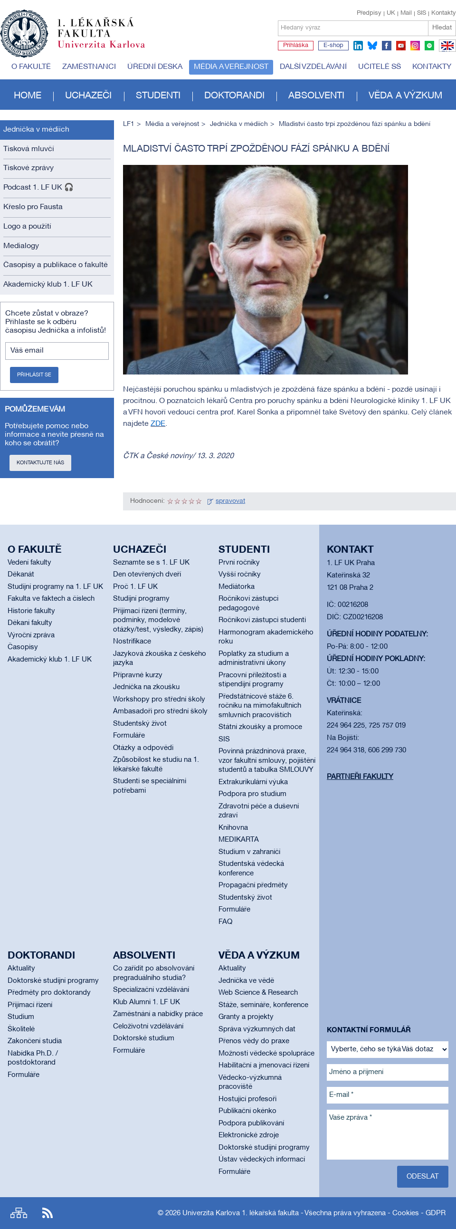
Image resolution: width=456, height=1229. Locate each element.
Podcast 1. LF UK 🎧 (38, 187)
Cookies (405, 1213)
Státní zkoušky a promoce (260, 727)
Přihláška (295, 45)
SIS (421, 13)
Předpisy (369, 13)
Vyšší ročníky (239, 574)
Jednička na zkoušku (146, 687)
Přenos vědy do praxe (253, 1041)
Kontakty (443, 13)
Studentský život (140, 723)
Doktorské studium (143, 1038)
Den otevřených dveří (147, 574)
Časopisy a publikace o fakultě (55, 265)
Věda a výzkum (405, 96)
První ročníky (239, 562)
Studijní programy (141, 598)
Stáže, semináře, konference (263, 1005)
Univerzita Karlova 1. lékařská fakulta (240, 1213)
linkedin (358, 45)
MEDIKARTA (238, 839)
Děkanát (21, 574)
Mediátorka (236, 587)
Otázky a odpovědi (143, 748)
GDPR (436, 1213)
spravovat (230, 501)
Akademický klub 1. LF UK (48, 284)
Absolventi (316, 96)
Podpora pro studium (252, 794)
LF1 (128, 124)
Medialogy (21, 246)
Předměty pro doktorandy (49, 992)
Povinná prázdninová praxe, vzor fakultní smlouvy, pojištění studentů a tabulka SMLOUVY (266, 760)
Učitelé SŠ (379, 67)
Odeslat (423, 1176)
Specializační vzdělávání (151, 990)
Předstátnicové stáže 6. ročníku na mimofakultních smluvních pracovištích (259, 706)
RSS (47, 1213)
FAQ (225, 922)
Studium (21, 1017)
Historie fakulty (31, 611)
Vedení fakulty (29, 562)
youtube (401, 45)
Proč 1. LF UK (135, 587)
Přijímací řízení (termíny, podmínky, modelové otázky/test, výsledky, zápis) (158, 620)
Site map (18, 1213)
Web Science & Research (258, 992)
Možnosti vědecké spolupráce (266, 1053)
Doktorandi (234, 96)
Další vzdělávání (313, 67)
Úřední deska (154, 67)
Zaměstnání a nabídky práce (158, 1014)
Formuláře (129, 735)
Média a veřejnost (231, 67)
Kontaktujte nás (40, 463)
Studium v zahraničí (249, 852)
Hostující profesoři (247, 1099)
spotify (429, 45)
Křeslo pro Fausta (33, 207)
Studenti (158, 96)
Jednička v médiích (36, 129)
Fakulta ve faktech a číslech (51, 598)
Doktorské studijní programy (53, 981)
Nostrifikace (132, 641)
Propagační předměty (253, 885)
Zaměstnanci (89, 67)
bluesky (372, 45)
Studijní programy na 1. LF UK (55, 587)
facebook (386, 45)
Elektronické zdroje (248, 1135)
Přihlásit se (34, 375)
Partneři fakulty (360, 777)
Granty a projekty (246, 1017)
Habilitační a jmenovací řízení (263, 1065)
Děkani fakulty (30, 623)
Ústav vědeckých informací (261, 1159)
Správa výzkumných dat (256, 1029)
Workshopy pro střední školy (159, 699)
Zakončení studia (35, 1041)
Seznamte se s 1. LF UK (151, 562)
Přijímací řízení (30, 1005)
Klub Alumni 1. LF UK (146, 1002)
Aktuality (21, 968)
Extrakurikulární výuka (253, 782)
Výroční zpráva (31, 635)
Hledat (442, 28)
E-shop (333, 45)
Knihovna (233, 828)
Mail (406, 13)
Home (27, 96)
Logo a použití (27, 226)
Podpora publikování (251, 1123)
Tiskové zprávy (28, 168)
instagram (415, 45)
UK (391, 13)
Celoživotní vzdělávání (148, 1026)
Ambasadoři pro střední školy (160, 711)
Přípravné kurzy (137, 675)
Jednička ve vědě (246, 981)
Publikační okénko (247, 1111)
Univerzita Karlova (109, 49)
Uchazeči (88, 96)
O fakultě (31, 67)
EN (445, 51)
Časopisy (23, 647)
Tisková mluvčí (28, 149)
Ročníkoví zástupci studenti (262, 620)
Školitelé (21, 1029)
